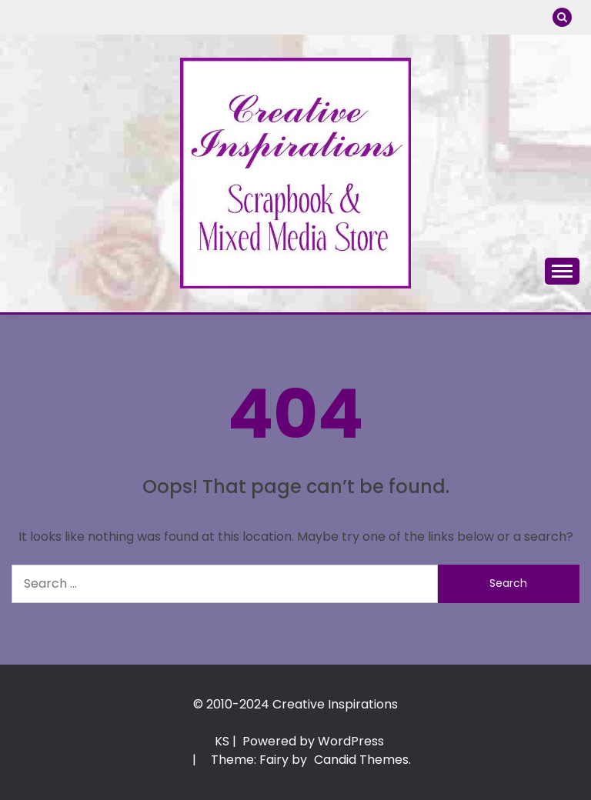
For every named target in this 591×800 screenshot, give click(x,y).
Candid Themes (361, 759)
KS (222, 741)
